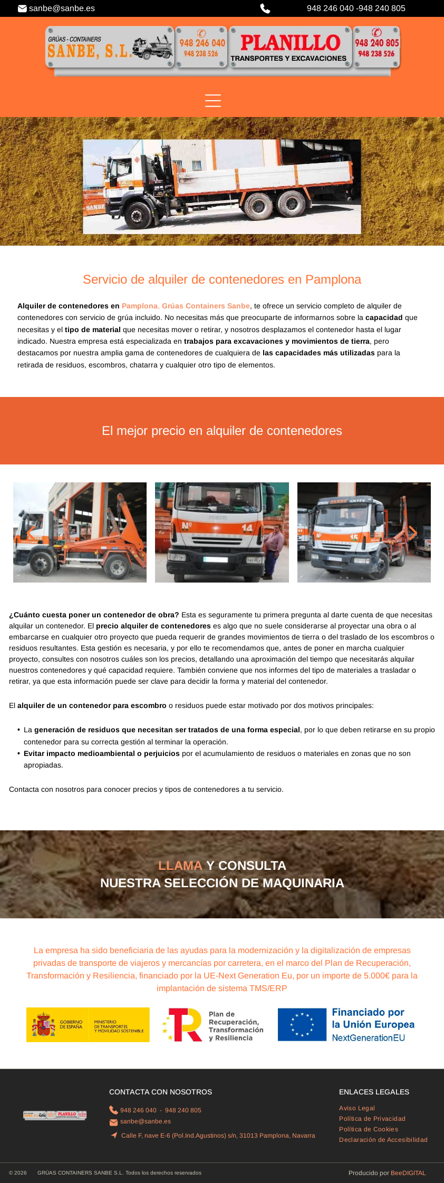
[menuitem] (361, 1108)
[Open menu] (213, 101)
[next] (413, 532)
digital (414, 1173)
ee (398, 1173)
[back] (30, 532)
